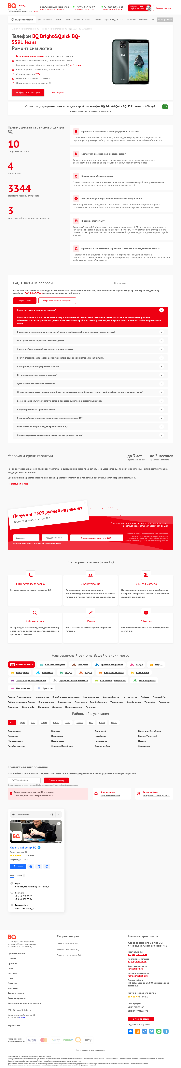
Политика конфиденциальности (90, 1050)
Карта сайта (14, 1025)
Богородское (14, 731)
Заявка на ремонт (128, 19)
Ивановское (57, 736)
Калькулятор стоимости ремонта (24, 1003)
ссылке (22, 1017)
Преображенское (16, 746)
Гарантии (97, 19)
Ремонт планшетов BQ (68, 943)
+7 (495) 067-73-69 (85, 7)
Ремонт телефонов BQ (68, 949)
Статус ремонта (165, 19)
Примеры (12, 963)
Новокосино (101, 741)
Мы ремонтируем (22, 19)
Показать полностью (18, 483)
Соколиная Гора (102, 746)
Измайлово (100, 736)
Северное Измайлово (62, 746)
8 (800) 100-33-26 (137, 961)
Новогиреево (57, 741)
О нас (67, 19)
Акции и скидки (111, 19)
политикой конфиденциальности (48, 543)
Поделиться (130, 1031)
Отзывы (76, 19)
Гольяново (13, 736)
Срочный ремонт (44, 19)
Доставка (86, 19)
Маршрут (18, 866)
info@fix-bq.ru (135, 968)
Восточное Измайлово (149, 731)
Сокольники (144, 746)
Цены (58, 19)
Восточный (100, 731)
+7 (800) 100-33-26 (113, 7)
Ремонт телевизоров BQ (69, 955)
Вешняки (55, 731)
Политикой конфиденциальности (65, 785)
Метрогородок (15, 741)
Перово (142, 741)
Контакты (143, 19)
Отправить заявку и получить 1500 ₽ (96, 538)
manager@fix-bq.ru (138, 975)
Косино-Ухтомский (147, 736)
